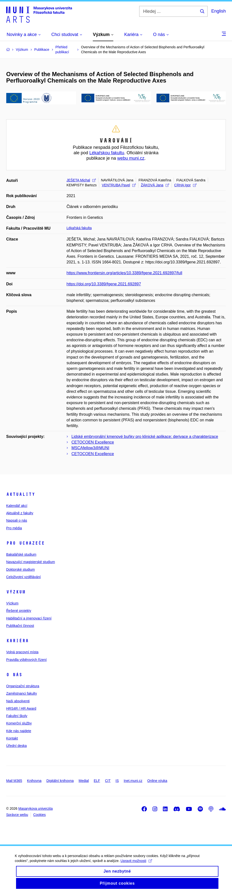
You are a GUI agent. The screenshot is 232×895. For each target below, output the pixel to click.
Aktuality (20, 494)
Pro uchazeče (25, 543)
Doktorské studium (20, 569)
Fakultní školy (16, 716)
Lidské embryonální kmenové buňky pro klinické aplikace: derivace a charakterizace (145, 436)
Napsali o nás (16, 520)
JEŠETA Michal (81, 180)
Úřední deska (16, 746)
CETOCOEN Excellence (93, 442)
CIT (108, 781)
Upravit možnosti (136, 864)
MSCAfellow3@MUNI (90, 448)
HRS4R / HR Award (21, 708)
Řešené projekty (18, 611)
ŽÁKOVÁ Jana (155, 185)
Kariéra (17, 640)
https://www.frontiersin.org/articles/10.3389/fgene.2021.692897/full (124, 273)
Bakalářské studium (21, 554)
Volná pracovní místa (22, 652)
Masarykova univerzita (35, 808)
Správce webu (17, 815)
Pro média (14, 528)
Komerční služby (19, 723)
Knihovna (34, 781)
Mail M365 (14, 781)
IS (117, 781)
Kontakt (12, 738)
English (218, 11)
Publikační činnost (20, 626)
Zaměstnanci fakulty (21, 693)
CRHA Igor (185, 185)
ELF (97, 781)
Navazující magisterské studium (30, 562)
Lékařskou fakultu (106, 152)
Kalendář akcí (16, 506)
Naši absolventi (18, 701)
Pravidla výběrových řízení (26, 660)
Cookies (39, 815)
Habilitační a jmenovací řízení (29, 618)
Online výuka (157, 781)
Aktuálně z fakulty (19, 513)
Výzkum (15, 592)
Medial (84, 781)
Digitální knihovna (60, 781)
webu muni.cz (130, 158)
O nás (14, 674)
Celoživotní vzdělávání (23, 577)
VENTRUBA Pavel (118, 185)
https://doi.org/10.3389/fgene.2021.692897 (104, 284)
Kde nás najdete (18, 731)
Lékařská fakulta (79, 228)
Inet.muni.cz (133, 781)
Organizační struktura (22, 686)
